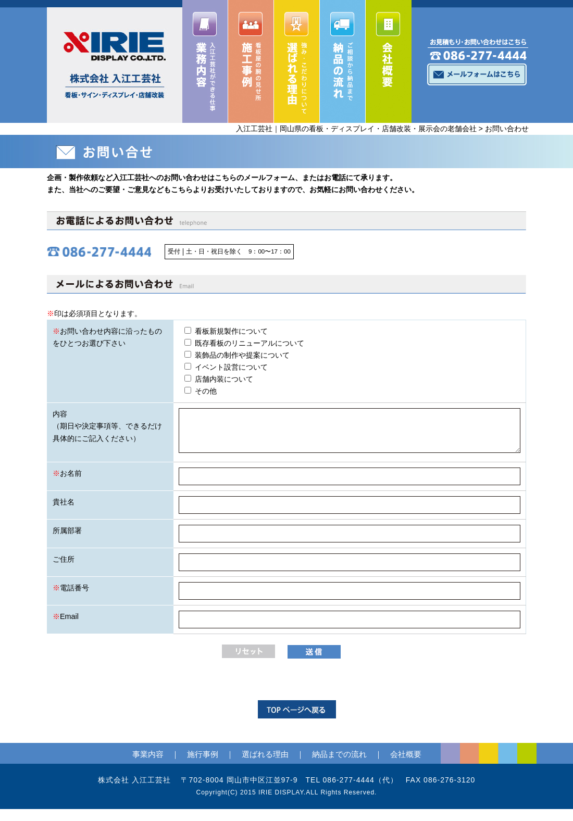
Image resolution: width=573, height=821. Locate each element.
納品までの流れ (339, 754)
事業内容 (148, 754)
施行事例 (202, 754)
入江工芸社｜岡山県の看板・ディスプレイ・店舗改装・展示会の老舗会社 (356, 128)
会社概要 (405, 754)
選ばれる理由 (265, 754)
